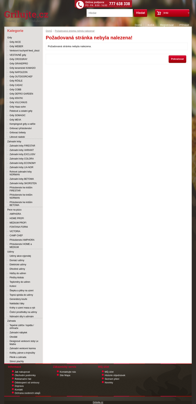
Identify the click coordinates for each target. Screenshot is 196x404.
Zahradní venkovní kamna (23, 348)
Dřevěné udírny (17, 269)
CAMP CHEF (16, 235)
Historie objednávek (115, 375)
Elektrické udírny (18, 264)
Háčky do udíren (18, 273)
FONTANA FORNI (19, 227)
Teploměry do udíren (20, 282)
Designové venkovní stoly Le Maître (24, 343)
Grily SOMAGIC (17, 115)
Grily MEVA (15, 119)
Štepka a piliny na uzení (21, 290)
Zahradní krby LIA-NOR (21, 167)
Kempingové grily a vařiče (22, 124)
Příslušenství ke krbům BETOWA (21, 204)
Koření (13, 286)
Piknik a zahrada (18, 357)
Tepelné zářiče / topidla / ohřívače (22, 327)
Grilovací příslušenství (21, 128)
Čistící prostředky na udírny (23, 312)
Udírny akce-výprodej (20, 256)
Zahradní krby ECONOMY (23, 163)
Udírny (10, 251)
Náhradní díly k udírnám (22, 316)
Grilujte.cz (98, 402)
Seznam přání (112, 379)
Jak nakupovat (22, 372)
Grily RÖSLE (16, 80)
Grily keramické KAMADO (23, 68)
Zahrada (11, 321)
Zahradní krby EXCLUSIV (22, 154)
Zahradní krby (14, 141)
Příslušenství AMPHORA (22, 240)
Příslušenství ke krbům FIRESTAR (21, 189)
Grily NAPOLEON (18, 72)
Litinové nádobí (17, 137)
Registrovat (167, 25)
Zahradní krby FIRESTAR (22, 145)
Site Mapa (65, 375)
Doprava (19, 386)
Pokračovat (177, 59)
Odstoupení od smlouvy (27, 382)
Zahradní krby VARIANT (22, 150)
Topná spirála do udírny (21, 295)
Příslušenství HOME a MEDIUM (21, 246)
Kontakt (19, 389)
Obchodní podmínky (25, 375)
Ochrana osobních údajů (27, 393)
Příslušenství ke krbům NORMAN (21, 196)
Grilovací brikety (18, 132)
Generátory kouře (18, 299)
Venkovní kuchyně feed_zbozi (24, 50)
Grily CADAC (16, 85)
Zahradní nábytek (18, 332)
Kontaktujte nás (68, 372)
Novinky (109, 382)
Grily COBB (15, 89)
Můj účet (109, 372)
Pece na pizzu (14, 209)
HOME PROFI (17, 218)
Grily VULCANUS (18, 102)
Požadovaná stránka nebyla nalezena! (75, 31)
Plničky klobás (17, 277)
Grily (9, 37)
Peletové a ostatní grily (21, 111)
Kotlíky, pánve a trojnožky (22, 352)
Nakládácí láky (17, 303)
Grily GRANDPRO (19, 63)
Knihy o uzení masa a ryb (22, 307)
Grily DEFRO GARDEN (21, 93)
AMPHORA (15, 214)
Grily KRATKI (16, 98)
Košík (151, 25)
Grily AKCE (15, 42)
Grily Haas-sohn (18, 106)
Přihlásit (184, 25)
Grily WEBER (16, 46)
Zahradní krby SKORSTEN (23, 183)
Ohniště (13, 337)
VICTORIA (15, 231)
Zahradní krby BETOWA (22, 179)
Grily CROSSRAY (18, 59)
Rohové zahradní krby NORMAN (21, 173)
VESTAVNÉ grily (18, 55)
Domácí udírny (17, 260)
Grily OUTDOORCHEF (21, 76)
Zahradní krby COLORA (22, 158)
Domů (138, 25)
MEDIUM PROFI (18, 222)
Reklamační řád (23, 379)
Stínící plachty (17, 361)
